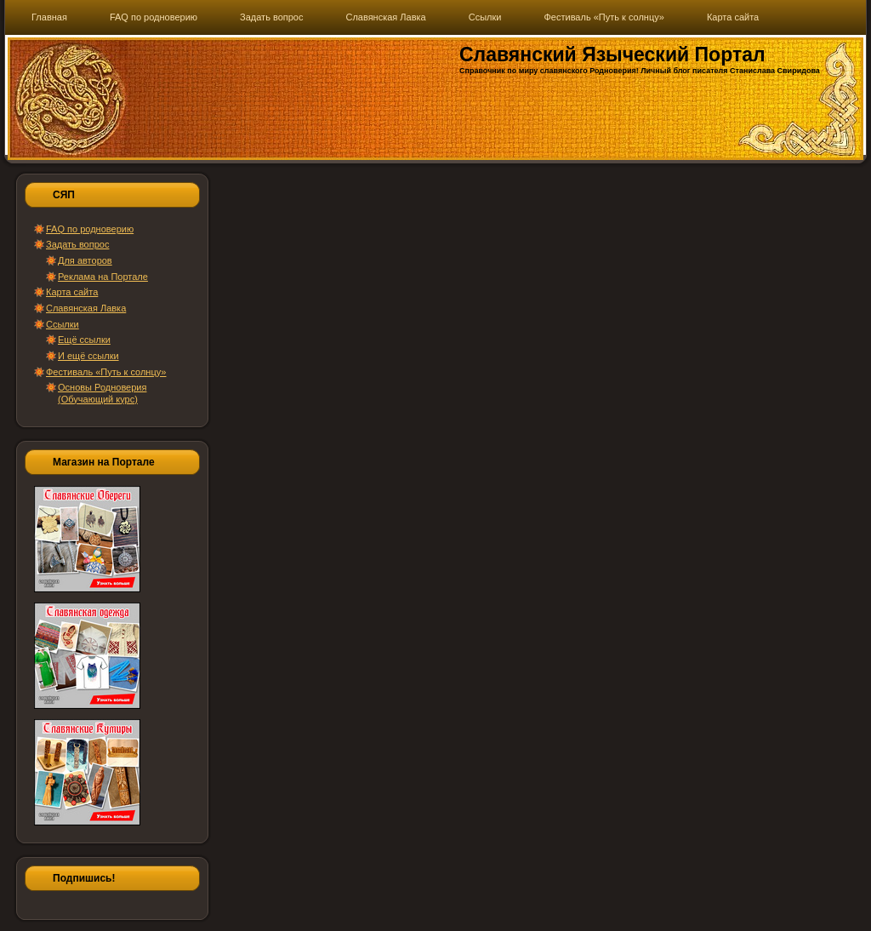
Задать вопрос (77, 244)
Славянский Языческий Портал (612, 54)
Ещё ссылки (84, 339)
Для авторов (85, 260)
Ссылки (62, 324)
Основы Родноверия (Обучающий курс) (102, 392)
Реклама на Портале (103, 276)
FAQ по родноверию (90, 229)
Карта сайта (72, 292)
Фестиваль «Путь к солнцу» (106, 372)
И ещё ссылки (88, 356)
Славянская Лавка (86, 308)
